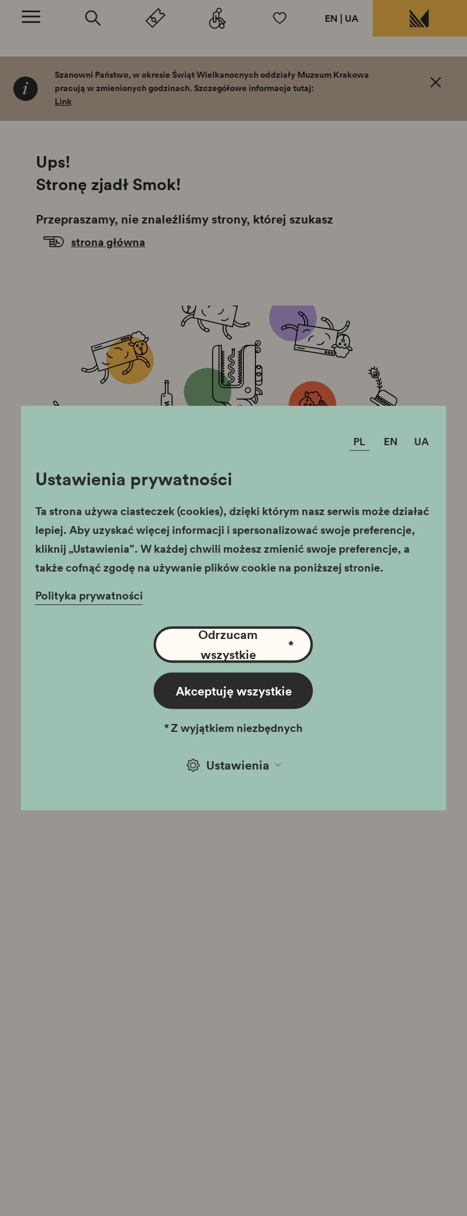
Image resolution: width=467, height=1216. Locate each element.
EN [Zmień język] (391, 442)
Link (63, 101)
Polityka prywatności (89, 595)
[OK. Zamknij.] (436, 84)
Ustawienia (234, 764)
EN (331, 18)
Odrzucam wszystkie (246, 644)
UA (352, 18)
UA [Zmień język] (421, 442)
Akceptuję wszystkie (234, 690)
